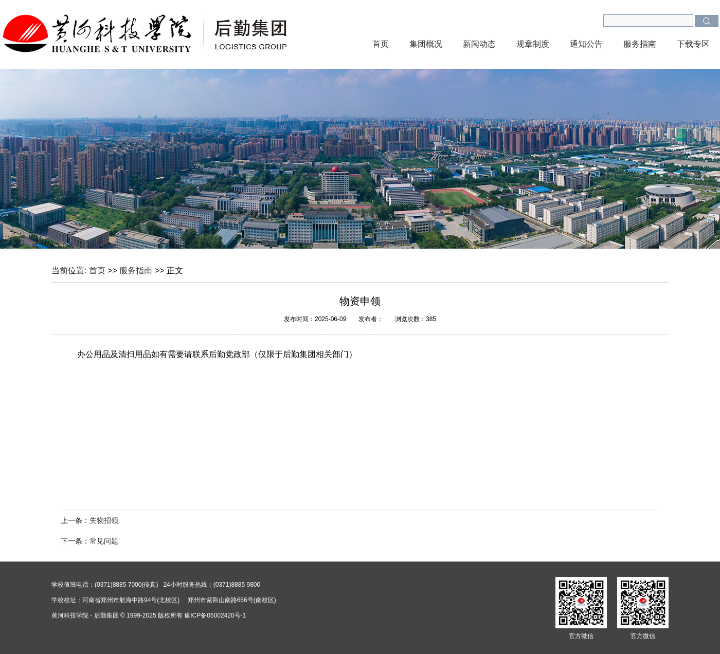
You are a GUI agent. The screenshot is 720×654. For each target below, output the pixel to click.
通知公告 (586, 44)
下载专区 (693, 44)
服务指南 (639, 44)
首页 (380, 44)
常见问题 (103, 541)
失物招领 (103, 520)
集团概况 (425, 44)
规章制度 (532, 44)
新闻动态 (479, 44)
